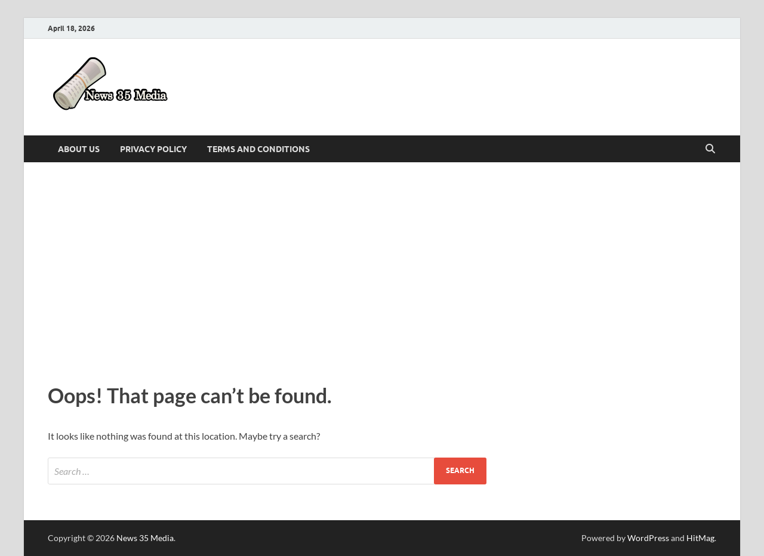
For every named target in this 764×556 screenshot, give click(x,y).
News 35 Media (145, 538)
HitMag (700, 538)
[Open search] (710, 149)
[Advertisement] (382, 269)
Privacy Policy (153, 149)
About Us (79, 149)
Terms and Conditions (258, 149)
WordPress (648, 538)
